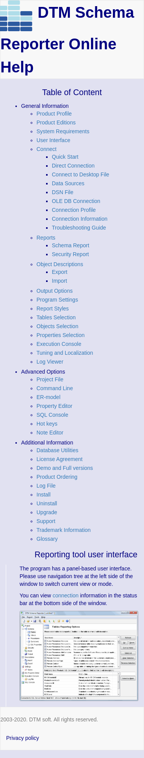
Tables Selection (56, 317)
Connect (46, 149)
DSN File (62, 192)
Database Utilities (57, 450)
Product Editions (56, 122)
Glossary (47, 539)
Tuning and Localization (64, 353)
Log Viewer (49, 362)
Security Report (70, 254)
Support (45, 521)
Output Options (54, 291)
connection (66, 595)
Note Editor (49, 432)
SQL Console (52, 415)
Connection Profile (74, 210)
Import (59, 281)
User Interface (53, 140)
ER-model (48, 397)
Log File (46, 486)
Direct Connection (73, 166)
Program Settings (57, 300)
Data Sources (68, 183)
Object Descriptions (59, 264)
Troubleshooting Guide (79, 228)
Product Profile (54, 114)
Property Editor (54, 406)
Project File (49, 379)
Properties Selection (60, 335)
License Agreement (59, 459)
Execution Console (58, 344)
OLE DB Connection (76, 201)
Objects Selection (57, 326)
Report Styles (52, 308)
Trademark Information (63, 530)
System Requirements (62, 131)
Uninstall (46, 503)
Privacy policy (22, 738)
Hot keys (46, 424)
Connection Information (80, 219)
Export (59, 272)
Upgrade (46, 512)
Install (43, 494)
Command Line (54, 388)
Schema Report (70, 245)
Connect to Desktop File (80, 174)
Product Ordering (57, 477)
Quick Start (65, 157)
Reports (45, 238)
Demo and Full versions (64, 468)
